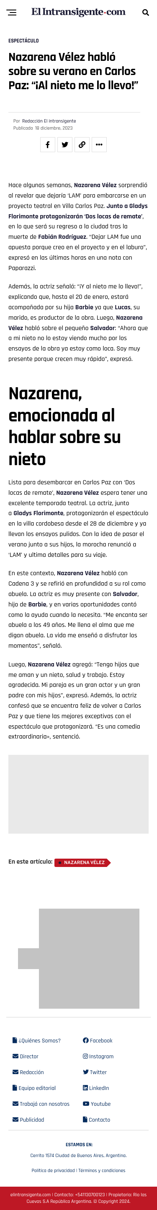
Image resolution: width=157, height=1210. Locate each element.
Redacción (28, 1072)
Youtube (97, 1104)
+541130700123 (90, 1195)
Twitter (95, 1072)
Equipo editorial (34, 1088)
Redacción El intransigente (49, 121)
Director (26, 1056)
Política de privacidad (53, 1170)
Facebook (98, 1041)
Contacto (97, 1120)
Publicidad (28, 1120)
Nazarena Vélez (95, 185)
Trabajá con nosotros (41, 1104)
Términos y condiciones (101, 1170)
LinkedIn (96, 1088)
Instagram (98, 1056)
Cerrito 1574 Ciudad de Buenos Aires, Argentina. (78, 1149)
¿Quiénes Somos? (37, 1041)
